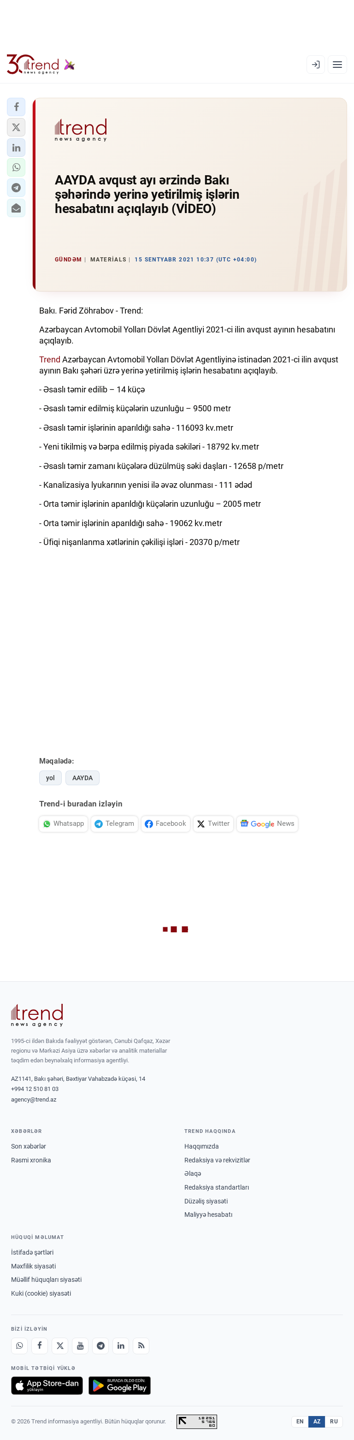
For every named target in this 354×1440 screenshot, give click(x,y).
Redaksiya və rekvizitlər (217, 1160)
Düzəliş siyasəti (206, 1201)
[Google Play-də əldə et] (119, 1385)
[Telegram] (100, 1346)
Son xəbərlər (28, 1146)
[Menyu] (337, 64)
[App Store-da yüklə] (47, 1385)
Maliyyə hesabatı (208, 1214)
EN (300, 1421)
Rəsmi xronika (31, 1160)
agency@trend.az (33, 1099)
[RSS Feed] (141, 1346)
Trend (49, 359)
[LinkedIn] (120, 1346)
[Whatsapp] (19, 1346)
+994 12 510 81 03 (35, 1088)
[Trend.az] (41, 64)
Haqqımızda (201, 1146)
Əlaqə (192, 1173)
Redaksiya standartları (216, 1187)
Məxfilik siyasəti (33, 1266)
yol (50, 778)
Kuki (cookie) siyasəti (41, 1293)
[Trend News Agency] (37, 1015)
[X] (60, 1346)
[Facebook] (39, 1346)
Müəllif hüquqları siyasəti (46, 1279)
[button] (16, 107)
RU (334, 1421)
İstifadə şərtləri (32, 1252)
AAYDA (82, 778)
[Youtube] (80, 1346)
